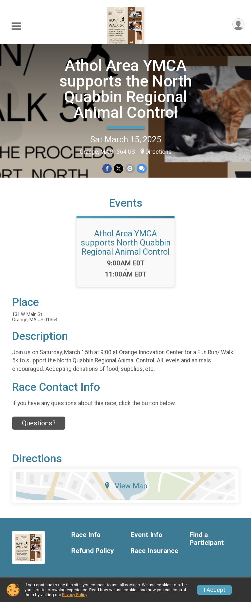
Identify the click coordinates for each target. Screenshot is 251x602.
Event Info (146, 535)
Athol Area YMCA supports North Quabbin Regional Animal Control (126, 243)
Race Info (86, 535)
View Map (125, 486)
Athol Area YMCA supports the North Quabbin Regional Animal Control (125, 89)
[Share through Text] (142, 168)
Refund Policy (92, 551)
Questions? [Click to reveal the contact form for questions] (39, 423)
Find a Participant (207, 539)
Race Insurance (154, 551)
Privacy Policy (74, 594)
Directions (158, 152)
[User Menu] (238, 24)
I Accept (214, 590)
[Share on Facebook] (107, 168)
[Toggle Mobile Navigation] (16, 26)
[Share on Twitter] (118, 168)
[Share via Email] (130, 168)
